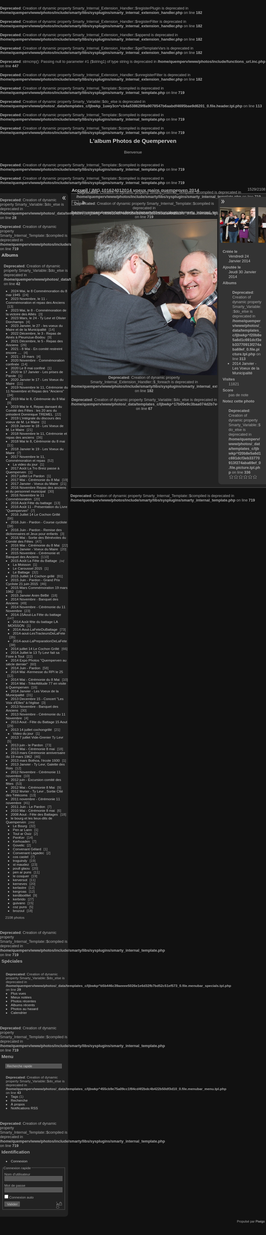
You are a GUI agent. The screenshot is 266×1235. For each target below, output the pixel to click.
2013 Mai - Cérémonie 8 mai (33, 749)
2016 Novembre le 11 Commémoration (25, 497)
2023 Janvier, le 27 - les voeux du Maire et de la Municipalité (34, 327)
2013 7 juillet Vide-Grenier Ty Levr (37, 737)
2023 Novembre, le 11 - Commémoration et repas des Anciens (35, 300)
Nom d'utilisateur (17, 1174)
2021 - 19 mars (22, 356)
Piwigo (260, 1221)
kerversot (20, 880)
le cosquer (21, 876)
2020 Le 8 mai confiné (28, 368)
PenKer (19, 837)
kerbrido (19, 899)
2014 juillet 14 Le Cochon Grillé (35, 649)
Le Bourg (20, 826)
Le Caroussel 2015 (27, 568)
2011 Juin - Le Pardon (28, 807)
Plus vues (18, 993)
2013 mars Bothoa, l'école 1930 (35, 760)
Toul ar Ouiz (22, 833)
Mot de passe (14, 1185)
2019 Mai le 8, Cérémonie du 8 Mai (38, 399)
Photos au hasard (24, 1009)
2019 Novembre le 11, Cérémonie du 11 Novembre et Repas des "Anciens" (37, 389)
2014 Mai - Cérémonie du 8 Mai (35, 679)
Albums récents (23, 1005)
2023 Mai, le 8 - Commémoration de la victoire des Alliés (36, 312)
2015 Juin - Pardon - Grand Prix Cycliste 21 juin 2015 (33, 582)
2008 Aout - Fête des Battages (34, 814)
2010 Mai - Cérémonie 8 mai (33, 810)
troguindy (20, 860)
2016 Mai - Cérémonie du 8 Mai (35, 545)
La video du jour (25, 464)
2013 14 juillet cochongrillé (32, 729)
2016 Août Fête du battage (31, 503)
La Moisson (22, 564)
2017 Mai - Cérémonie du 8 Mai (35, 480)
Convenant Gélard (27, 849)
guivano (19, 903)
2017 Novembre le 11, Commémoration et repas (25, 458)
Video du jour (23, 733)
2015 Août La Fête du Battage (34, 561)
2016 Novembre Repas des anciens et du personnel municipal (36, 489)
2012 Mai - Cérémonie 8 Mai (33, 787)
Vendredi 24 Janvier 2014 (239, 258)
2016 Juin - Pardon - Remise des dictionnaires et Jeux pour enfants (34, 532)
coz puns (20, 907)
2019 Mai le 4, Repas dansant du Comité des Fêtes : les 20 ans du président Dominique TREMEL (34, 410)
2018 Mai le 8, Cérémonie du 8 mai (38, 441)
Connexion (19, 1161)
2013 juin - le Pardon (27, 745)
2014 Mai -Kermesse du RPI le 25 (37, 672)
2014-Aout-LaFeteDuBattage (35, 629)
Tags (14, 1096)
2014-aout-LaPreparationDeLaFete (40, 641)
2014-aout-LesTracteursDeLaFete (39, 633)
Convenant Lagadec (28, 853)
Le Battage (21, 572)
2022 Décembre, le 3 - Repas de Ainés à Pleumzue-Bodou (33, 335)
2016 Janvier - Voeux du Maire (34, 549)
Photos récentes (23, 1001)
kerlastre (19, 887)
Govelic (19, 845)
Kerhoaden (21, 841)
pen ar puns (22, 872)
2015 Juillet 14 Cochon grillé (33, 576)
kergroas (20, 891)
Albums (9, 255)
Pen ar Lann (22, 830)
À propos (18, 1104)
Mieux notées (21, 997)
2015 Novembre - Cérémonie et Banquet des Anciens (33, 555)
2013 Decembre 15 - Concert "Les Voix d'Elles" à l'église (35, 700)
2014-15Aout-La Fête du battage (36, 614)
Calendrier (19, 1012)
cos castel (20, 857)
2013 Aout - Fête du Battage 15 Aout (39, 722)
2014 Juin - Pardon (25, 668)
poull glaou (21, 868)
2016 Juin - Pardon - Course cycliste (39, 522)
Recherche (19, 1100)
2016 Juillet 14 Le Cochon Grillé (35, 514)
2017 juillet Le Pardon (28, 476)
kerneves (20, 884)
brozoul (19, 911)
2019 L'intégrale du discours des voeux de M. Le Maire (33, 420)
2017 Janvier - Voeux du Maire (34, 483)
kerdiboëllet (22, 895)
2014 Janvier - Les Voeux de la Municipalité (245, 368)
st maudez (21, 864)
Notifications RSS (24, 1108)
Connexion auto (19, 1197)
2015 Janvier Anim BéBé (30, 595)
